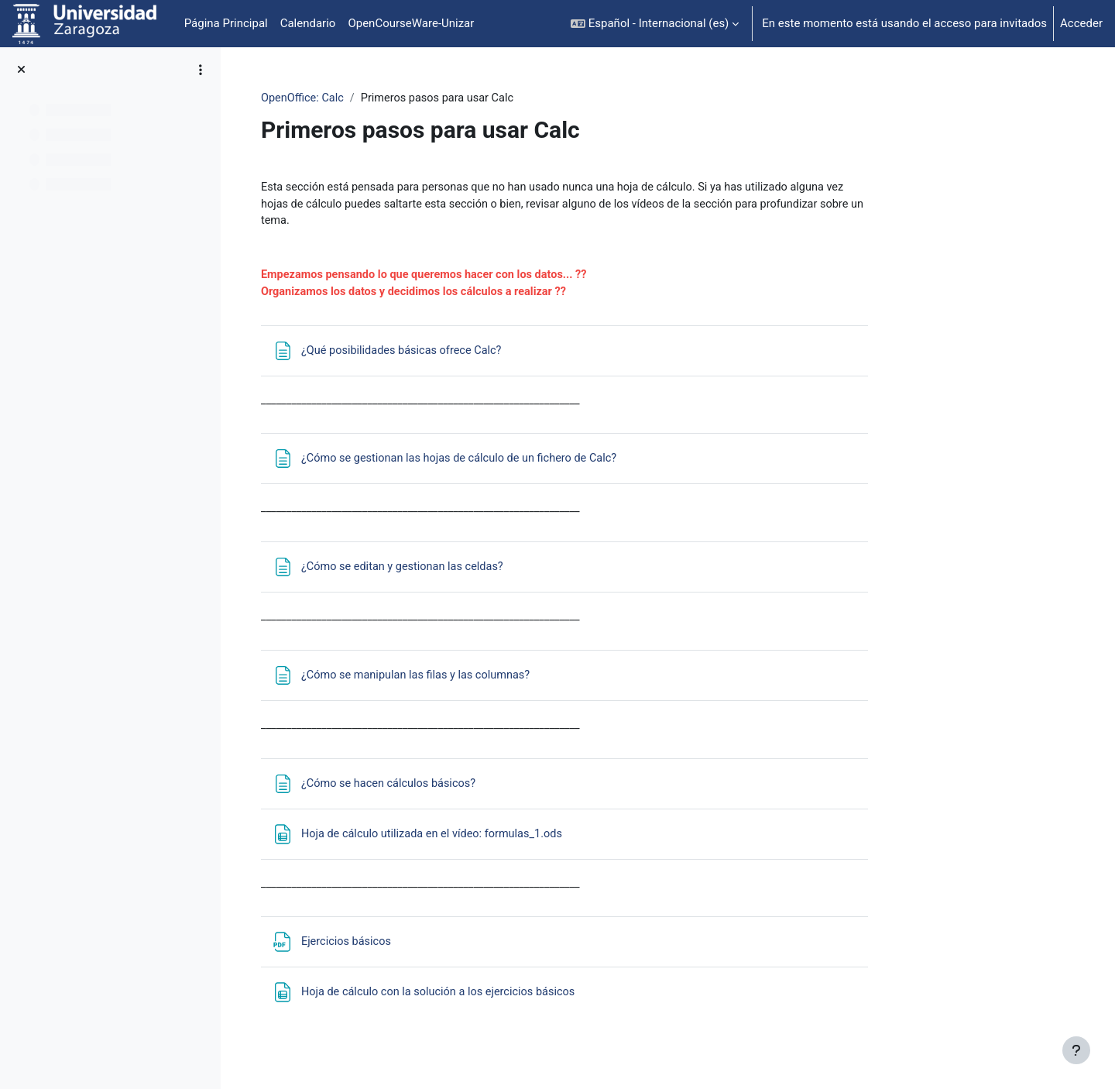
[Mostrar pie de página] (1076, 1050)
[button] (655, 23)
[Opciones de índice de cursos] (200, 70)
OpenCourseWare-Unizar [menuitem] (411, 23)
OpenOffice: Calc (395, 98)
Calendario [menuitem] (308, 23)
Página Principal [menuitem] (226, 23)
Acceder (1081, 23)
